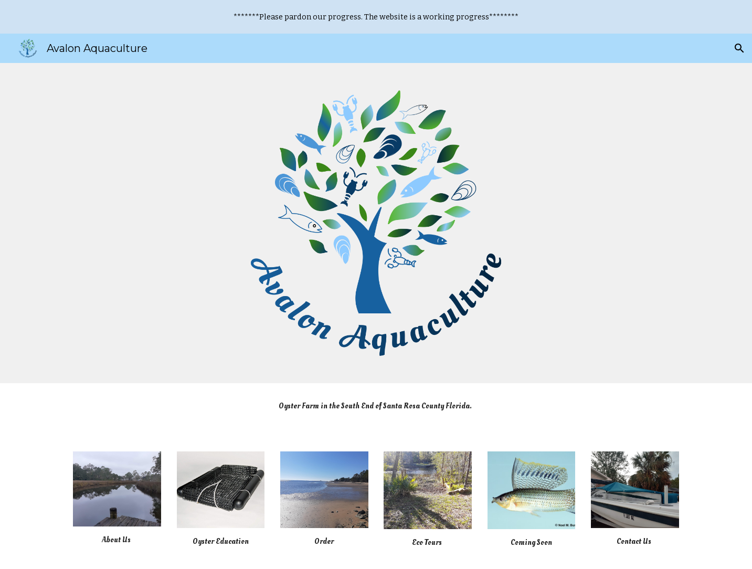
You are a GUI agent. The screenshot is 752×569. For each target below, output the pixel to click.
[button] (739, 48)
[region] (376, 17)
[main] (376, 411)
